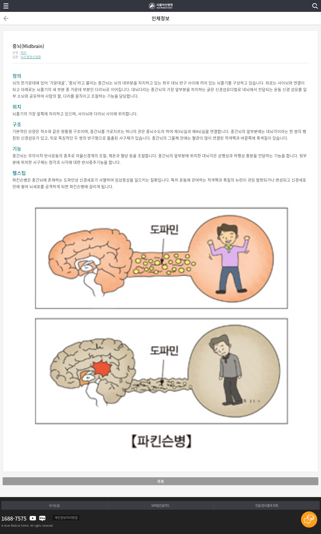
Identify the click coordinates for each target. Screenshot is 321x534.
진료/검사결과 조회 (266, 505)
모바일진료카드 (160, 505)
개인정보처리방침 (66, 517)
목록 (160, 481)
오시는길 (54, 505)
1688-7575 (13, 518)
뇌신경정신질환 (31, 57)
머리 (23, 52)
